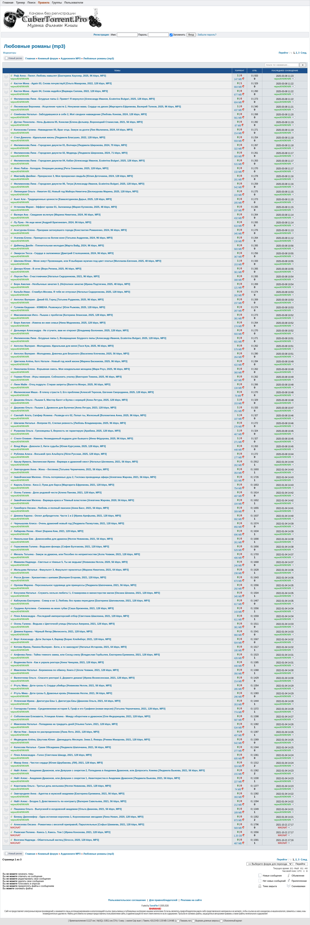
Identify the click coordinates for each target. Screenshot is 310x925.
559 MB (238, 141)
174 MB (238, 326)
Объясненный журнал (231, 920)
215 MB (238, 774)
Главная (30, 58)
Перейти (283, 53)
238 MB (238, 573)
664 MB (238, 87)
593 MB (238, 334)
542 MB (238, 187)
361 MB (238, 272)
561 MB (238, 118)
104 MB (238, 504)
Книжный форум (48, 58)
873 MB (238, 820)
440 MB (238, 666)
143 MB (238, 612)
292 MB (238, 589)
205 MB (238, 203)
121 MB (238, 287)
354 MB (238, 473)
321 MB (238, 480)
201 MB (238, 179)
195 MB (238, 650)
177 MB (238, 457)
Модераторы (9, 53)
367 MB (238, 257)
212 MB (238, 805)
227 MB (238, 782)
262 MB (238, 295)
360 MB (238, 372)
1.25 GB (238, 836)
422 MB (238, 365)
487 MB (238, 843)
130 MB (238, 241)
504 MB (238, 643)
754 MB (238, 488)
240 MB (238, 565)
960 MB (238, 635)
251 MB (238, 411)
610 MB (238, 226)
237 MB (238, 210)
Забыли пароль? (207, 34)
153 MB (238, 264)
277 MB (238, 751)
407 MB (238, 380)
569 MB (238, 828)
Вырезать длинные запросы (205, 920)
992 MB (238, 519)
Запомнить (177, 34)
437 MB (238, 110)
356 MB (238, 673)
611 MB (238, 619)
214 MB (238, 133)
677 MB (238, 95)
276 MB (238, 426)
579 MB (238, 349)
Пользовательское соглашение (127, 900)
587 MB (238, 720)
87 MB (238, 125)
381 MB (238, 318)
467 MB (238, 434)
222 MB (238, 195)
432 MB (238, 218)
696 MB (238, 535)
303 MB (238, 156)
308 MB (238, 280)
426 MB (238, 658)
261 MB (238, 542)
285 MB (238, 689)
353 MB (238, 704)
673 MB (238, 581)
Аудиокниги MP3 (71, 58)
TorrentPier (153, 905)
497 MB (238, 496)
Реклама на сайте (191, 900)
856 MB (238, 527)
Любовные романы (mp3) (34, 46)
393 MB (238, 797)
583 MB (238, 249)
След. (304, 53)
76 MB (238, 396)
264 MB (238, 357)
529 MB (238, 550)
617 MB (238, 604)
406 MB (238, 558)
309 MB (238, 511)
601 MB (238, 342)
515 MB (238, 164)
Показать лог (184, 920)
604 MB (238, 102)
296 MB (238, 697)
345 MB (238, 233)
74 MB (238, 789)
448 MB (238, 450)
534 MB (238, 728)
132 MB (238, 172)
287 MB (238, 311)
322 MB (238, 149)
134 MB (238, 388)
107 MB (238, 419)
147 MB (238, 79)
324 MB (238, 766)
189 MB (238, 812)
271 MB (238, 442)
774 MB (238, 712)
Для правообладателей (163, 900)
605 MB (238, 758)
